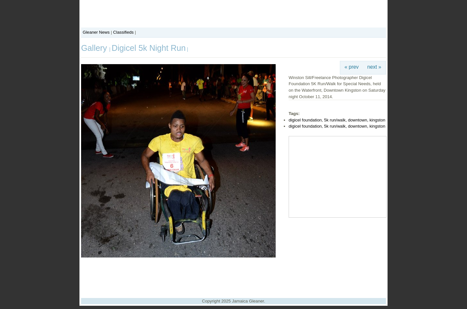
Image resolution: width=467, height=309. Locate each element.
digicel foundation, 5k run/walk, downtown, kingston (337, 120)
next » (374, 67)
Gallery (95, 47)
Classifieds (123, 32)
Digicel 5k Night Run (149, 47)
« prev (351, 67)
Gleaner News (96, 32)
